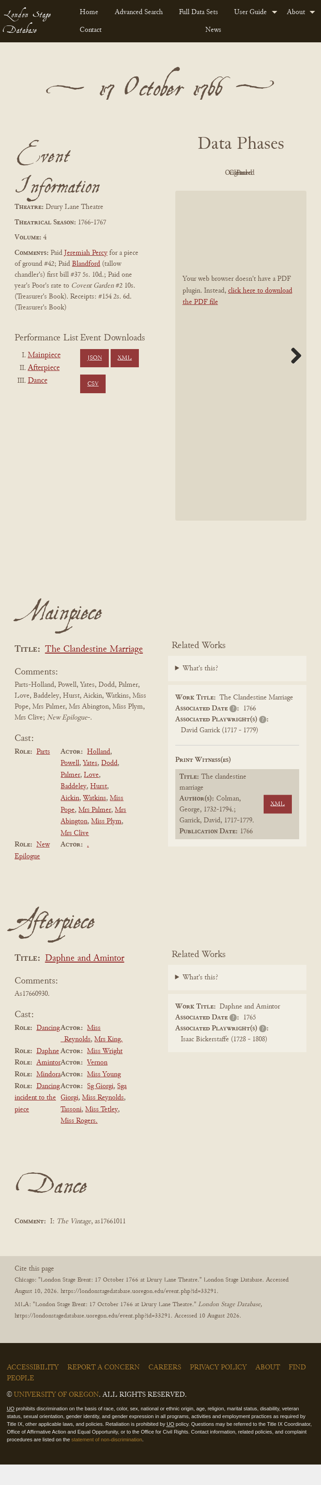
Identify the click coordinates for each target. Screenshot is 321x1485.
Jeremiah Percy (85, 253)
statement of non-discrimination (106, 1460)
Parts (43, 772)
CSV (93, 384)
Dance (37, 381)
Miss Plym (106, 842)
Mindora (48, 1095)
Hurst (98, 807)
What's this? (200, 689)
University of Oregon (56, 1415)
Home (89, 12)
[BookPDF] (241, 376)
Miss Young (104, 1095)
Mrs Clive (75, 853)
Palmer (70, 795)
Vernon (97, 1083)
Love (91, 795)
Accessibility (33, 1388)
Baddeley (74, 807)
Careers (164, 1388)
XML (124, 358)
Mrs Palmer (94, 830)
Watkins (94, 818)
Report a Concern (103, 1388)
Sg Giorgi (100, 1106)
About (296, 12)
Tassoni (71, 1130)
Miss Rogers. (79, 1141)
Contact (91, 30)
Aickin (70, 818)
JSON (94, 358)
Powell (70, 783)
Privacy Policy (218, 1388)
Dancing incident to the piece (37, 1118)
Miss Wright (104, 1071)
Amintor (48, 1083)
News (213, 30)
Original (263, 173)
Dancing (48, 1048)
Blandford (86, 264)
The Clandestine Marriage (94, 670)
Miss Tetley (101, 1130)
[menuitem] (89, 12)
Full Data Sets (198, 12)
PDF (213, 173)
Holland (98, 772)
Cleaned (213, 194)
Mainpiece (44, 355)
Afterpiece (44, 368)
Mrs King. (108, 1060)
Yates (90, 783)
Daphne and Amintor (84, 979)
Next (293, 376)
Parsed (264, 194)
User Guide (250, 12)
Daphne (47, 1071)
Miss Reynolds (103, 1118)
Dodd (109, 783)
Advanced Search (139, 12)
